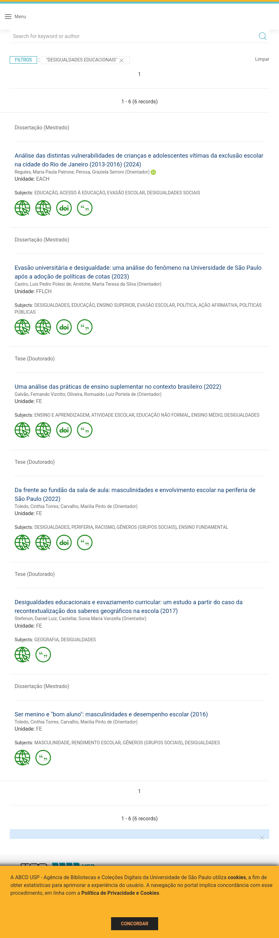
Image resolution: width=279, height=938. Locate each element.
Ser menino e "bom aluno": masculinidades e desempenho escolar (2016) (111, 714)
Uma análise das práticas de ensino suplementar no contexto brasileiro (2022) (118, 386)
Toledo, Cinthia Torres (36, 506)
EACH (42, 179)
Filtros (23, 59)
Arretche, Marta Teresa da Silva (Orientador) (117, 284)
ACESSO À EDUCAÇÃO (82, 192)
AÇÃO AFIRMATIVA (217, 305)
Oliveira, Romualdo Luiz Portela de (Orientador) (114, 394)
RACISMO (105, 527)
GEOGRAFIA (46, 639)
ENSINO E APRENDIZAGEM (61, 415)
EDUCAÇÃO (46, 192)
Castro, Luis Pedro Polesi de (43, 284)
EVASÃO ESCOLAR (126, 192)
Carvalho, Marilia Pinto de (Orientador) (98, 506)
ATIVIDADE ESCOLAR (112, 415)
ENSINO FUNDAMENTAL (203, 527)
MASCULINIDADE (52, 742)
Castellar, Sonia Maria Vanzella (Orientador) (102, 618)
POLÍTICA (187, 305)
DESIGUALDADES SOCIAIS (173, 192)
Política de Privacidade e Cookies (120, 893)
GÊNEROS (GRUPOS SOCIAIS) (147, 527)
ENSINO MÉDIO (206, 415)
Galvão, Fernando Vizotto (40, 394)
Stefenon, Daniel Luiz (36, 618)
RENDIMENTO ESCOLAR (95, 742)
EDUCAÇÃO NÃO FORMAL (162, 415)
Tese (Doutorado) (35, 359)
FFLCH (44, 291)
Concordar (134, 923)
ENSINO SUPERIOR (116, 305)
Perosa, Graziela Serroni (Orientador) (113, 172)
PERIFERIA (82, 527)
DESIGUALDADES (52, 305)
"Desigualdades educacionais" (85, 60)
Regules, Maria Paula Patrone (44, 172)
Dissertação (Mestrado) (42, 127)
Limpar (262, 59)
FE (39, 401)
